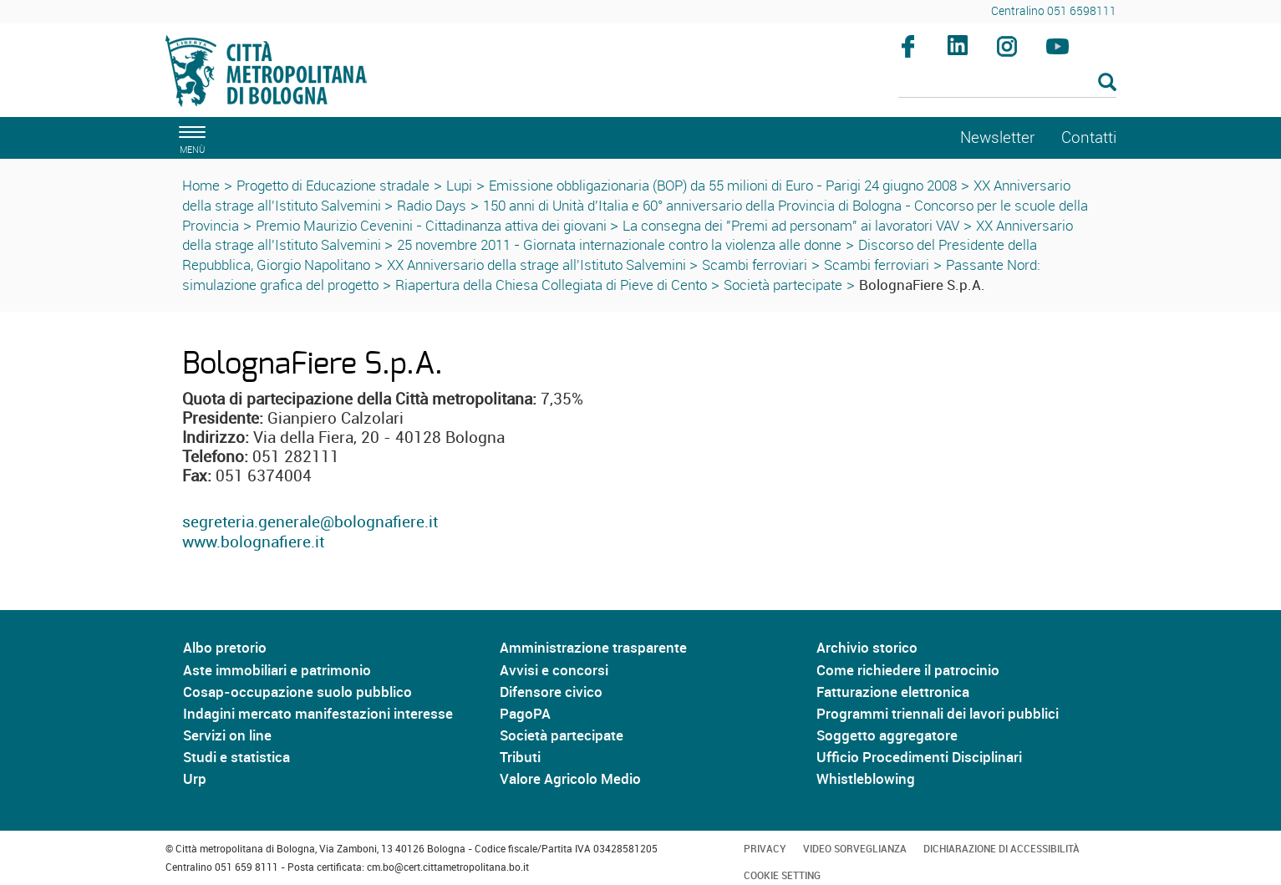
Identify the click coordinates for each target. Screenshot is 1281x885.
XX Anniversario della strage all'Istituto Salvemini (538, 264)
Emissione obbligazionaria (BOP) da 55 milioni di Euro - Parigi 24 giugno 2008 (723, 185)
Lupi (459, 185)
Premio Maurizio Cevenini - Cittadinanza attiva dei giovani (433, 225)
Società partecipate (783, 284)
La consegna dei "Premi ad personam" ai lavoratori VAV (791, 225)
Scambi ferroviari (754, 264)
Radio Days (431, 205)
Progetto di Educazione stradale (333, 185)
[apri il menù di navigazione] (189, 137)
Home (201, 185)
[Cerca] (1007, 83)
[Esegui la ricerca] (1107, 83)
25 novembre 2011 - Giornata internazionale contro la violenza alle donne (619, 244)
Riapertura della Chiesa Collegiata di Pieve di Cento (551, 284)
